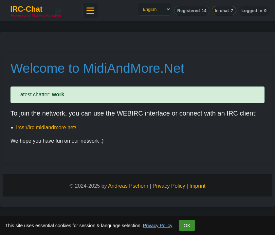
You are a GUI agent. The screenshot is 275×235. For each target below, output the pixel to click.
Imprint (198, 186)
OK (187, 225)
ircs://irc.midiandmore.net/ (46, 127)
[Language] (154, 9)
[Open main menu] (90, 10)
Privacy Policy (158, 225)
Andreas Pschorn (128, 186)
